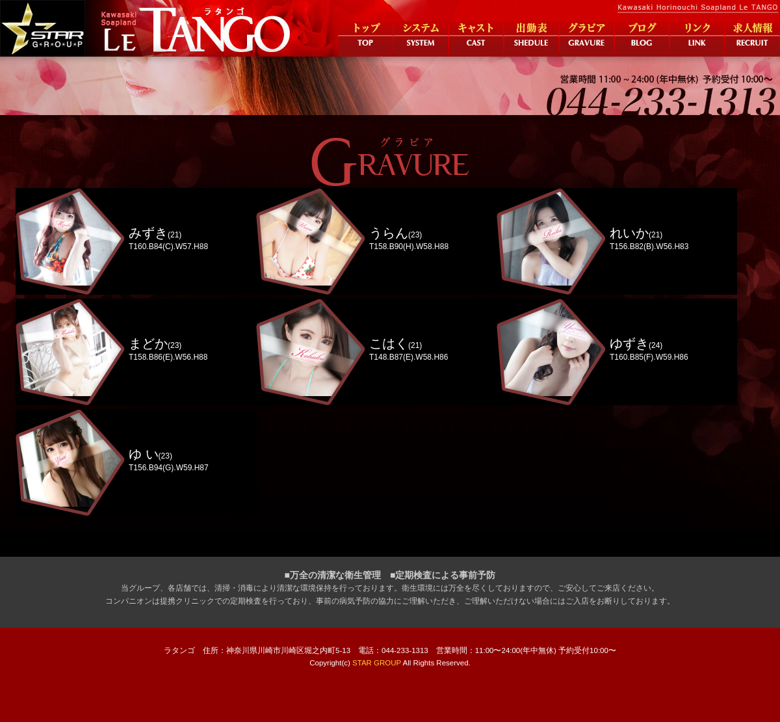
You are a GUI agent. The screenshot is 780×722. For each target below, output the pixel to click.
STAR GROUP (376, 663)
